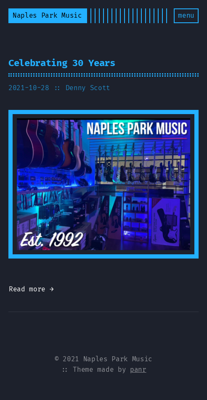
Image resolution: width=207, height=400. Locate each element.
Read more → (31, 289)
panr (138, 369)
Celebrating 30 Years (61, 63)
